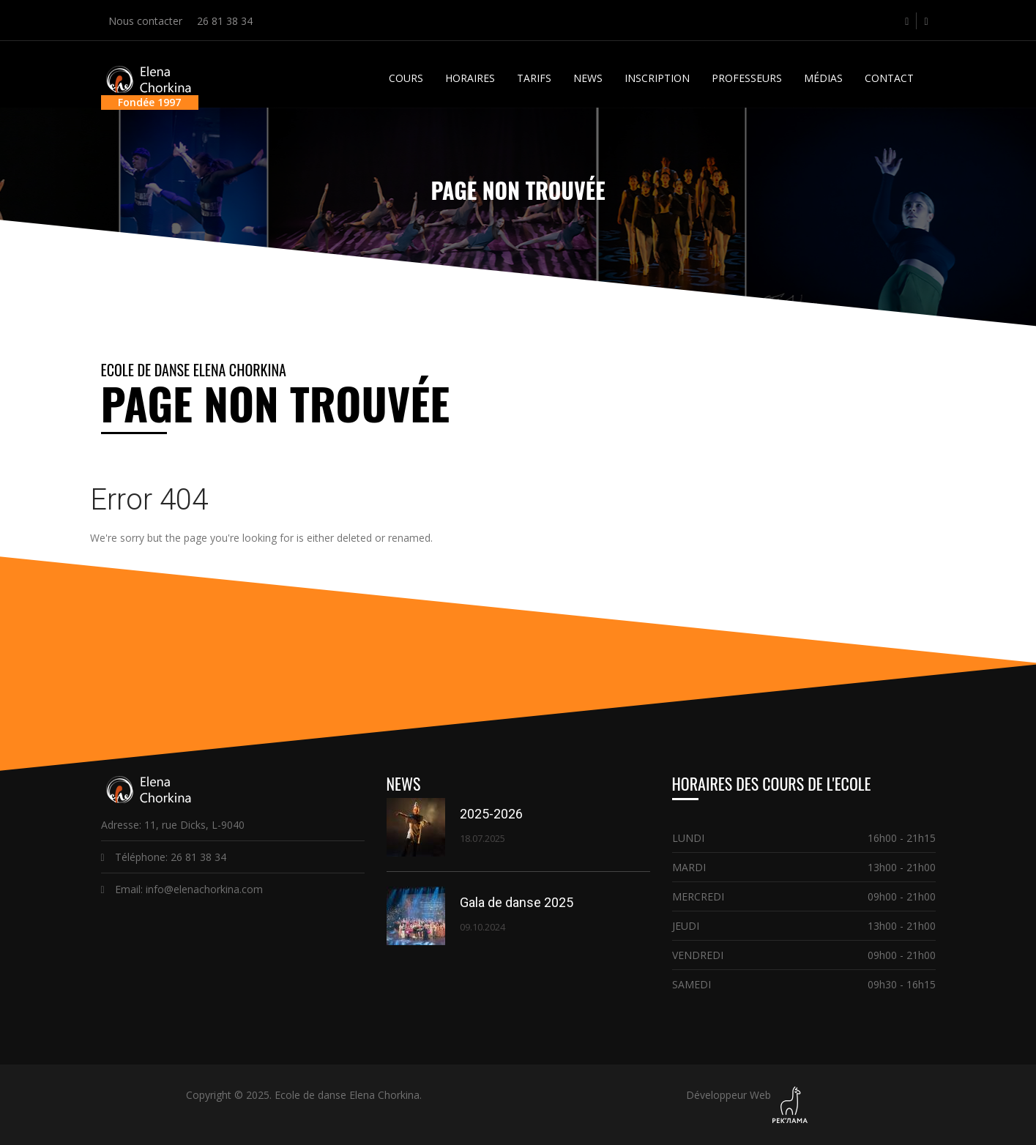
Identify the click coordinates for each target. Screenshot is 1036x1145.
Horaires (470, 78)
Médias (823, 78)
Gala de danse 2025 (516, 902)
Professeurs (747, 78)
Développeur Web (728, 1095)
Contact (889, 78)
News (588, 78)
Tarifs (534, 78)
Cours (406, 78)
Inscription (657, 78)
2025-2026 (491, 813)
